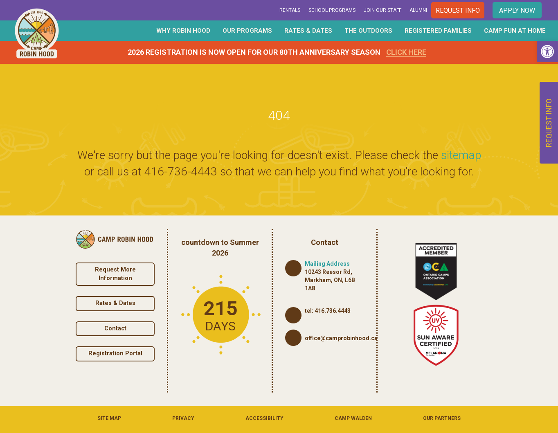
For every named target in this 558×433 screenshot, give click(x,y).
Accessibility (264, 418)
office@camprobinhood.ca (341, 338)
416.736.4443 (333, 310)
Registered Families (438, 30)
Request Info (458, 10)
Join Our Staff (382, 10)
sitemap (461, 155)
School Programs (332, 10)
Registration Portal (115, 353)
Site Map (109, 418)
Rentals (289, 10)
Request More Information (115, 274)
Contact (115, 328)
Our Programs (247, 30)
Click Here (406, 52)
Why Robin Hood (183, 30)
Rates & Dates (308, 30)
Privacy (183, 418)
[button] (547, 51)
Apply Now (517, 10)
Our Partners (442, 418)
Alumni (418, 10)
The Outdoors (368, 30)
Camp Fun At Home (515, 30)
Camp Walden (353, 418)
